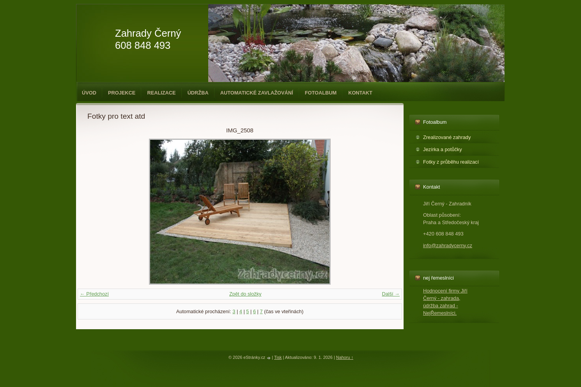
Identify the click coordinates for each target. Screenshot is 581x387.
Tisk (278, 357)
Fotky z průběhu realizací (451, 162)
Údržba (198, 93)
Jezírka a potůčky (442, 149)
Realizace (161, 93)
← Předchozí (94, 294)
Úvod (89, 93)
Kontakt (360, 93)
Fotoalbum (321, 93)
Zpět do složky (245, 294)
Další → (391, 294)
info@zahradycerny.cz (447, 245)
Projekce (121, 93)
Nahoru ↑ (344, 357)
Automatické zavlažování (256, 93)
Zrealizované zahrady (447, 137)
